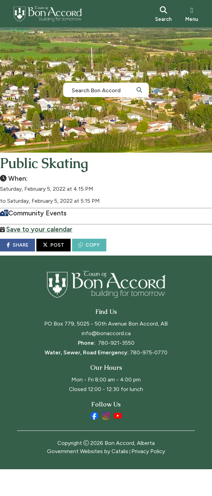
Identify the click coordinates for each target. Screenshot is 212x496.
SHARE (34, 252)
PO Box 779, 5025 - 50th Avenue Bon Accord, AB (106, 350)
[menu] (191, 14)
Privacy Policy (148, 478)
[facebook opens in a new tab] (94, 442)
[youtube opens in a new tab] (118, 442)
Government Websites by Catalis (87, 478)
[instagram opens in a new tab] (106, 442)
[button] (139, 89)
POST (70, 252)
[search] (163, 14)
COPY (106, 252)
